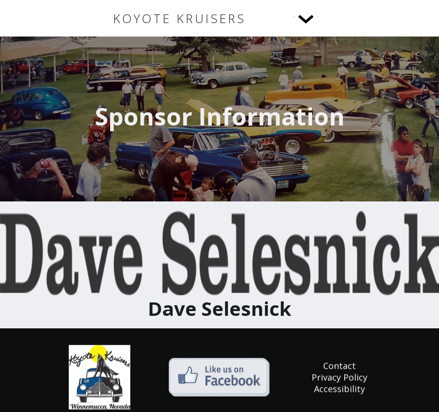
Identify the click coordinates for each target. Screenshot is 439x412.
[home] (179, 18)
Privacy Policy (339, 378)
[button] (286, 18)
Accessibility (339, 390)
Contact (339, 367)
